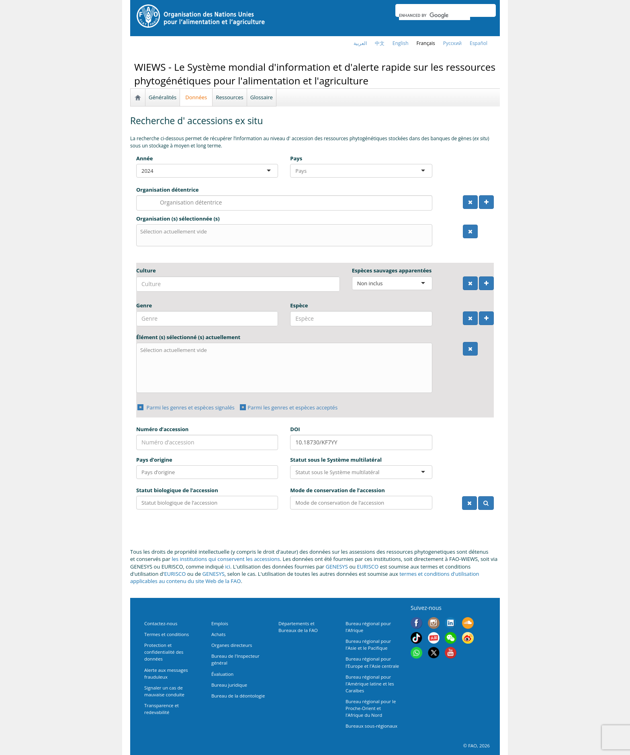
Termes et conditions (166, 634)
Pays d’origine (154, 459)
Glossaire (261, 97)
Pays (296, 158)
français (426, 43)
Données (196, 97)
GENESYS (337, 566)
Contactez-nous (160, 623)
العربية (360, 43)
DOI (295, 429)
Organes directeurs (231, 645)
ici (227, 566)
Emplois (219, 623)
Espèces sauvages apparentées (392, 270)
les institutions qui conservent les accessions (226, 559)
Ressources (229, 97)
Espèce (299, 305)
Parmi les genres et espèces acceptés (293, 407)
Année (144, 158)
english (401, 43)
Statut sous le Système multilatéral (336, 459)
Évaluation (222, 674)
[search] (434, 15)
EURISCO (367, 566)
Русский (452, 43)
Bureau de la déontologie (238, 696)
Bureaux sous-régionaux (371, 726)
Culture (146, 270)
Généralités (162, 97)
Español (478, 43)
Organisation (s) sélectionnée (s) (178, 218)
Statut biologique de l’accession (177, 490)
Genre (144, 305)
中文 (380, 43)
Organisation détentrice (167, 189)
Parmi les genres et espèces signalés (190, 407)
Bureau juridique (229, 685)
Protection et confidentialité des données (163, 652)
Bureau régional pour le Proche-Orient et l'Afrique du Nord (371, 708)
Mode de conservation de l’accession (337, 490)
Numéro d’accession (162, 429)
